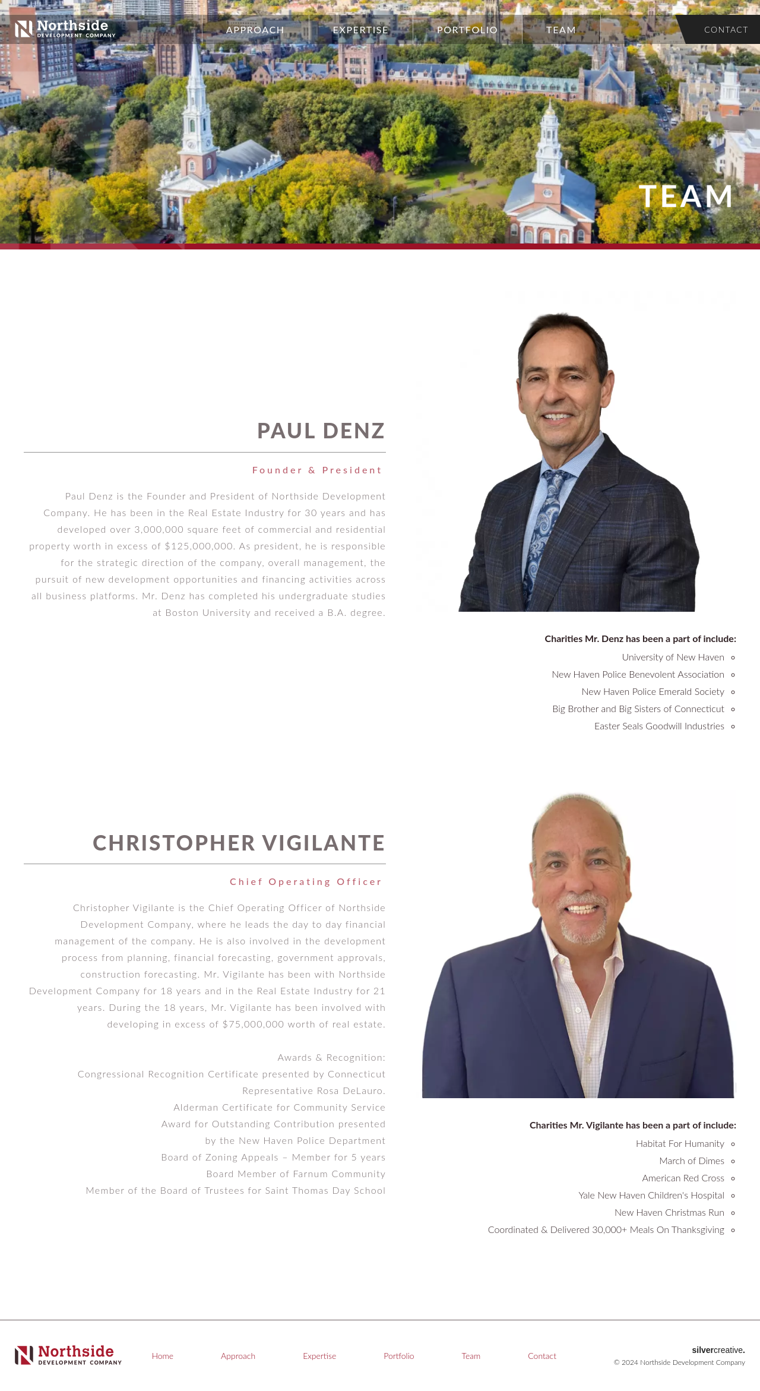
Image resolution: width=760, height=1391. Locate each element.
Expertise (361, 29)
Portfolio (467, 29)
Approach (255, 29)
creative (718, 1350)
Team (561, 29)
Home (162, 1356)
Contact (726, 29)
